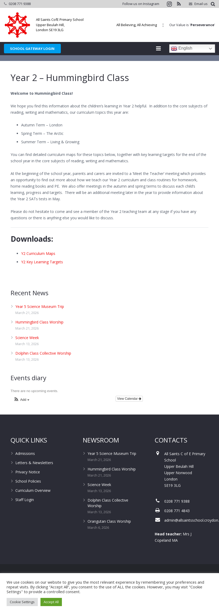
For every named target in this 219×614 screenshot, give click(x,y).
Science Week (27, 350)
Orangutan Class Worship (109, 534)
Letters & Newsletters (34, 476)
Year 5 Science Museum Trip (39, 319)
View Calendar (129, 412)
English (181, 48)
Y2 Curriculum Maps (38, 266)
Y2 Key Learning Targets (42, 275)
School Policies (28, 494)
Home (176, 64)
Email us (201, 3)
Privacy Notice (27, 485)
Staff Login (24, 513)
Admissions (25, 466)
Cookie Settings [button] (22, 601)
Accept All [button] (51, 601)
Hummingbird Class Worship (39, 335)
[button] (21, 413)
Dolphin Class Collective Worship (43, 366)
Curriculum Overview (33, 503)
